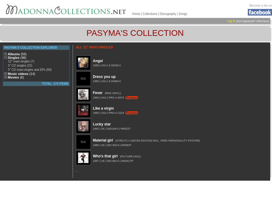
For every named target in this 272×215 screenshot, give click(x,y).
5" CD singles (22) (20, 65)
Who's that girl (105, 156)
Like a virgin (103, 108)
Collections (150, 14)
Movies (16, 77)
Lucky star (102, 124)
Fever (98, 93)
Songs (183, 14)
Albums (17, 54)
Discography (168, 14)
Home (136, 14)
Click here (262, 21)
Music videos (21, 74)
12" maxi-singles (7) (21, 61)
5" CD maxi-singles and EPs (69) (30, 69)
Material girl (103, 140)
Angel (98, 61)
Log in (231, 21)
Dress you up (104, 77)
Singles (17, 57)
